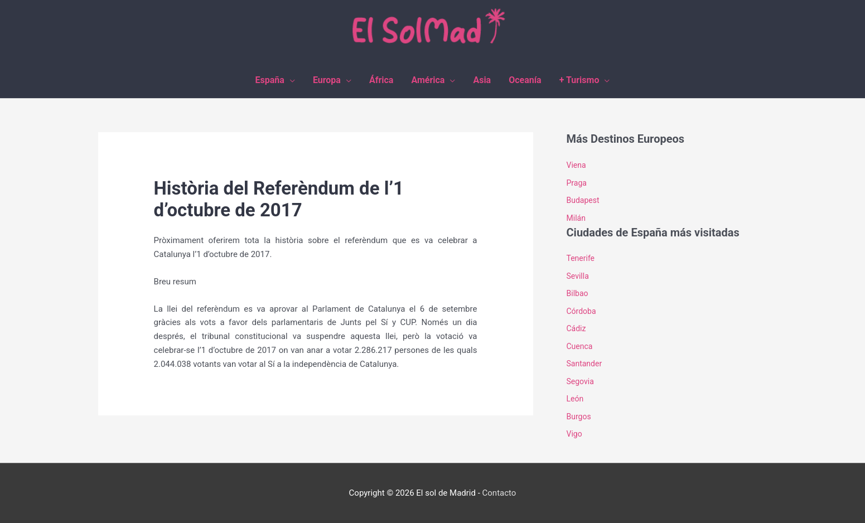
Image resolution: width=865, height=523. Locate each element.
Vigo (574, 433)
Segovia (580, 381)
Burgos (579, 416)
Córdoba (581, 311)
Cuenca (580, 346)
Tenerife (581, 258)
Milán (576, 218)
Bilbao (577, 293)
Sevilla (578, 276)
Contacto (499, 493)
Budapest (583, 200)
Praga (577, 182)
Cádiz (576, 328)
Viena (576, 165)
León (575, 398)
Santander (584, 363)
